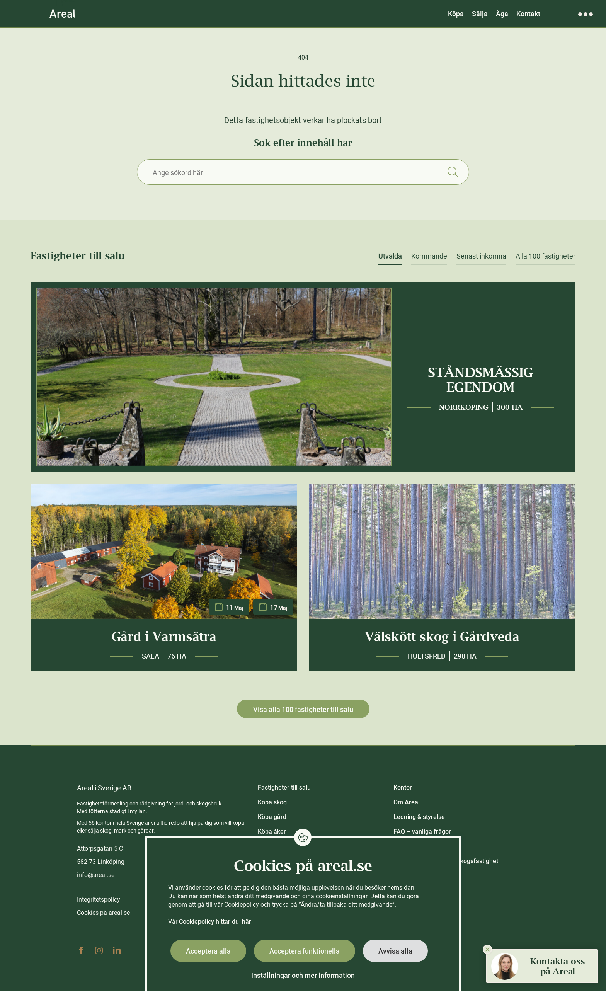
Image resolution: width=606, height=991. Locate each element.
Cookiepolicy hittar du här (215, 921)
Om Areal (406, 802)
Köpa (456, 14)
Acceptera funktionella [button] (304, 951)
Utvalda (390, 256)
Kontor (402, 787)
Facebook (81, 950)
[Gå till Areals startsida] (62, 13)
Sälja (480, 14)
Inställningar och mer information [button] (303, 975)
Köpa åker (272, 831)
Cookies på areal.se (103, 912)
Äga (502, 14)
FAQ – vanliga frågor (422, 831)
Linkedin (116, 950)
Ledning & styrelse (419, 817)
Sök (452, 172)
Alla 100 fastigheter (545, 256)
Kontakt (528, 14)
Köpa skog (272, 802)
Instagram (99, 950)
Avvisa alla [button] (395, 951)
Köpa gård (272, 817)
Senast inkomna (481, 256)
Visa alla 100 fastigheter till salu (303, 709)
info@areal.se (95, 875)
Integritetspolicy (98, 899)
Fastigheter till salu (284, 787)
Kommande (429, 256)
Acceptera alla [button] (208, 951)
